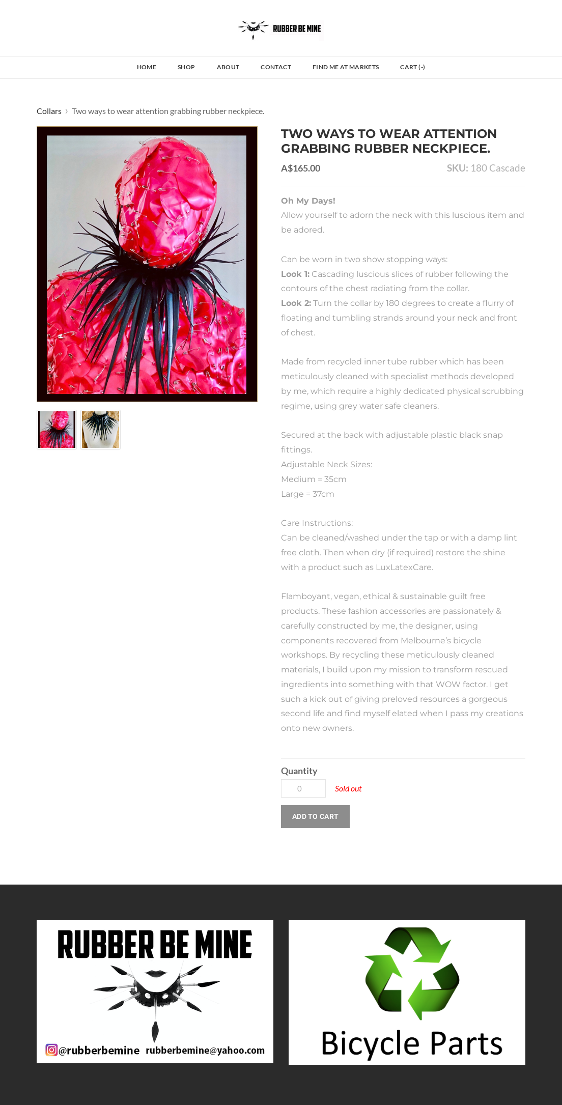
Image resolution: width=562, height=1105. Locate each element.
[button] (315, 816)
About (228, 67)
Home (146, 67)
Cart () (412, 67)
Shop (186, 67)
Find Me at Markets (346, 67)
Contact (276, 67)
